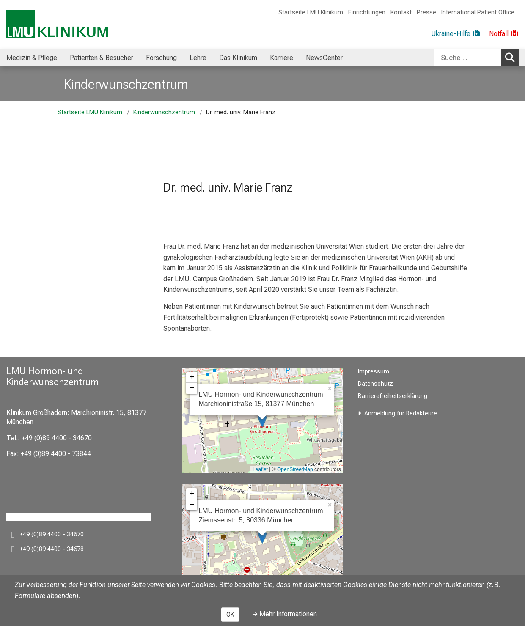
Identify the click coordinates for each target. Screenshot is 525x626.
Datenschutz (375, 383)
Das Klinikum (238, 58)
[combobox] (476, 57)
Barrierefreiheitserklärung (392, 396)
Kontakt (401, 12)
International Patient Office (477, 12)
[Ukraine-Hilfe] (456, 33)
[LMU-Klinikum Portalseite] (57, 24)
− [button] (192, 388)
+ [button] (192, 377)
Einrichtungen (366, 12)
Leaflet (260, 469)
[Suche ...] (467, 57)
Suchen (511, 57)
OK (230, 614)
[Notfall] (504, 33)
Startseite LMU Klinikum (310, 12)
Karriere (281, 58)
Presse (426, 12)
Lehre (198, 58)
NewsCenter (324, 58)
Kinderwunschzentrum (126, 84)
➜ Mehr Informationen (284, 614)
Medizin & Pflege (31, 58)
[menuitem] (31, 57)
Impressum (373, 371)
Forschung (161, 58)
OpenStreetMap (295, 469)
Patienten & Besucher (101, 58)
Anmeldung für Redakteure (400, 413)
